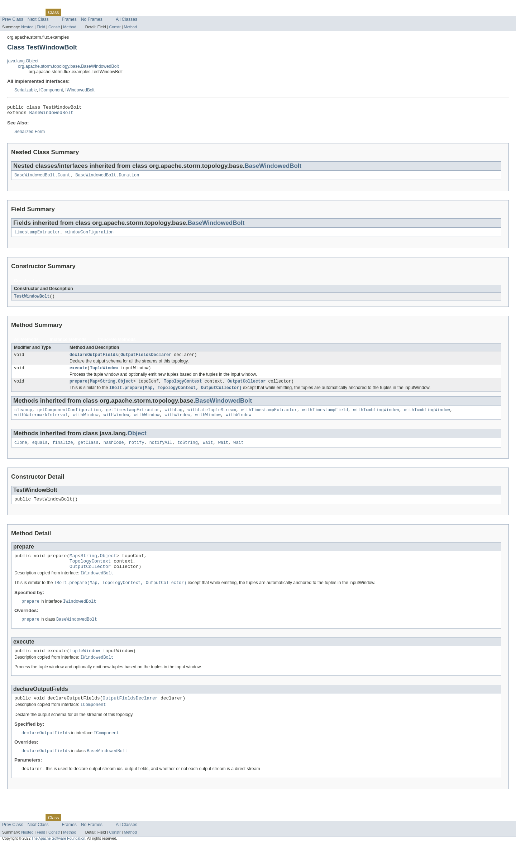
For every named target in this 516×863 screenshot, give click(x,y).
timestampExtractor (37, 235)
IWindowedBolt (80, 90)
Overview (11, 12)
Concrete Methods (117, 343)
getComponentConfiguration (69, 417)
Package (33, 12)
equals (40, 451)
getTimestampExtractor (132, 417)
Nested (27, 27)
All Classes (126, 19)
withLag (173, 417)
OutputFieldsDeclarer (145, 359)
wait (208, 451)
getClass (88, 451)
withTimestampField (325, 417)
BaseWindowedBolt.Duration (107, 178)
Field (41, 27)
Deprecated (102, 12)
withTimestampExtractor (269, 417)
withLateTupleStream (211, 417)
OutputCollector (247, 387)
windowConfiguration (89, 235)
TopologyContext (183, 387)
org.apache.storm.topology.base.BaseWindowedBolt (68, 66)
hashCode (114, 451)
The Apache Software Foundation (58, 857)
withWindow (85, 423)
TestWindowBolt (32, 300)
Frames (69, 19)
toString (187, 451)
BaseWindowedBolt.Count (42, 178)
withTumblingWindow (376, 417)
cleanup (23, 417)
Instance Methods (68, 343)
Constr (54, 27)
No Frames (91, 19)
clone (20, 451)
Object (125, 387)
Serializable (25, 90)
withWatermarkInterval (41, 423)
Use (69, 12)
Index (122, 12)
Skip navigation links (19, 6)
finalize (63, 451)
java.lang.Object (22, 60)
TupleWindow (104, 373)
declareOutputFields (94, 359)
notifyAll (160, 451)
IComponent (51, 90)
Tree (81, 12)
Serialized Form (29, 133)
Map (93, 387)
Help (136, 12)
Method (69, 27)
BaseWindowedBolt (51, 114)
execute (78, 373)
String (107, 387)
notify (136, 451)
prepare (78, 387)
